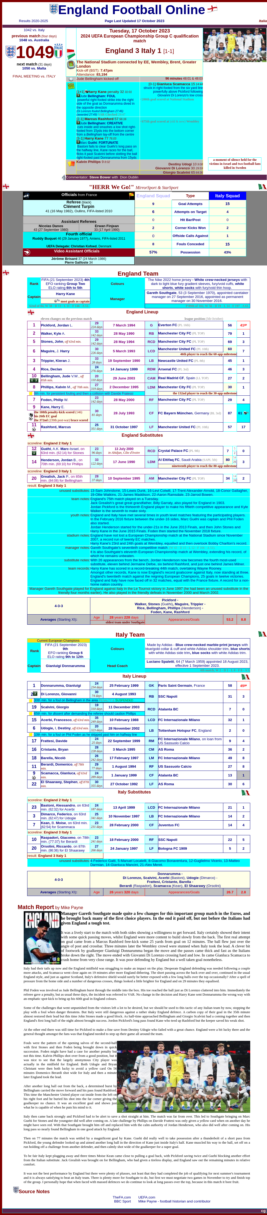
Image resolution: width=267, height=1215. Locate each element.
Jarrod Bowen (201, 495)
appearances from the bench (126, 560)
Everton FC (167, 325)
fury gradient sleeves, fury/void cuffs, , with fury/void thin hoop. (197, 284)
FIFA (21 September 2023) (62, 280)
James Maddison (136, 495)
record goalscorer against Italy (188, 572)
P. (55, 476)
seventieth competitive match (145, 548)
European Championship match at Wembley (173, 552)
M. (56, 387)
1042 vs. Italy (34, 30)
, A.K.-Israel (59, 449)
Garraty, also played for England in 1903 (188, 503)
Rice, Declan (51, 369)
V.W (59, 376)
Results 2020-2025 (33, 21)
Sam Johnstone (107, 491)
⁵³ (58, 301)
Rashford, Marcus (56, 427)
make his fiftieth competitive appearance (201, 507)
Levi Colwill (162, 491)
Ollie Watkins (105, 495)
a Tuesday (150, 499)
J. (55, 351)
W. (54, 400)
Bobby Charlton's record (227, 543)
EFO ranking (65, 284)
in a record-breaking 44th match (153, 568)
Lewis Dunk (136, 491)
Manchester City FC (174, 333)
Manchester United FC (177, 349)
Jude (98, 96)
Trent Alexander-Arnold (195, 491)
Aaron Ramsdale (170, 495)
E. (52, 407)
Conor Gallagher (234, 491)
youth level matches (175, 515)
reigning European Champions (175, 576)
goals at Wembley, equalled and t (161, 543)
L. (57, 325)
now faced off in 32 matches (149, 580)
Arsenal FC (167, 369)
